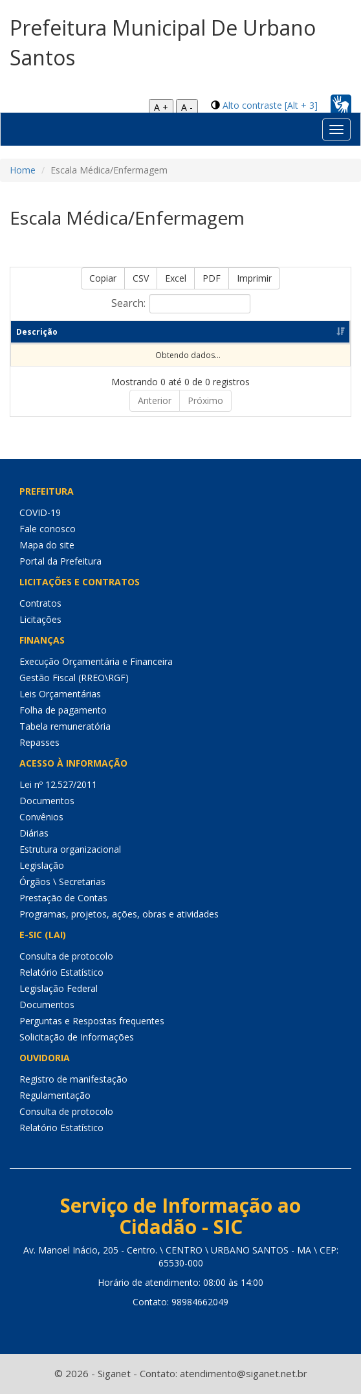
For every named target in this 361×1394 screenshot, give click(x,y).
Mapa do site (46, 545)
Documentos (46, 800)
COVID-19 (40, 512)
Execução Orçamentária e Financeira (96, 661)
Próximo (205, 400)
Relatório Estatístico (61, 972)
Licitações (40, 619)
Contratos (40, 603)
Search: (180, 303)
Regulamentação (55, 1095)
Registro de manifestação (73, 1079)
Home (23, 170)
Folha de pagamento (63, 710)
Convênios (41, 817)
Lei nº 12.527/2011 (58, 784)
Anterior (154, 400)
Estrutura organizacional (70, 849)
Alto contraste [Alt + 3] (270, 105)
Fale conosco (47, 529)
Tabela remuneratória (65, 726)
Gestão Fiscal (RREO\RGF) (74, 677)
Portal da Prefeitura (60, 561)
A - (187, 107)
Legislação (41, 865)
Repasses (39, 742)
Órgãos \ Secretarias (62, 881)
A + (161, 107)
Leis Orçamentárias (60, 694)
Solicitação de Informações (76, 1037)
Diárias (34, 833)
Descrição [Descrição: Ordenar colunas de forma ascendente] (37, 331)
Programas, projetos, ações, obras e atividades (119, 914)
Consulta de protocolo (66, 956)
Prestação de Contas (63, 898)
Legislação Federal (58, 988)
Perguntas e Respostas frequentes (91, 1021)
